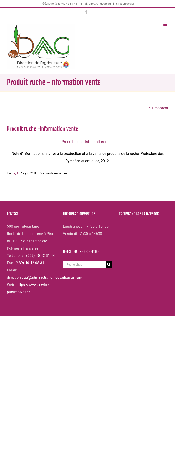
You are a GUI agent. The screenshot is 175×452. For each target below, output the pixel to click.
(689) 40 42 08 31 (29, 263)
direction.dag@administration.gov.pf (36, 277)
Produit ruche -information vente (87, 142)
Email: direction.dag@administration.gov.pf (107, 3)
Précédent (160, 108)
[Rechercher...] (84, 264)
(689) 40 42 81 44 (40, 255)
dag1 (15, 173)
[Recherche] (109, 264)
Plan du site (72, 278)
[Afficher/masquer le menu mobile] (165, 24)
